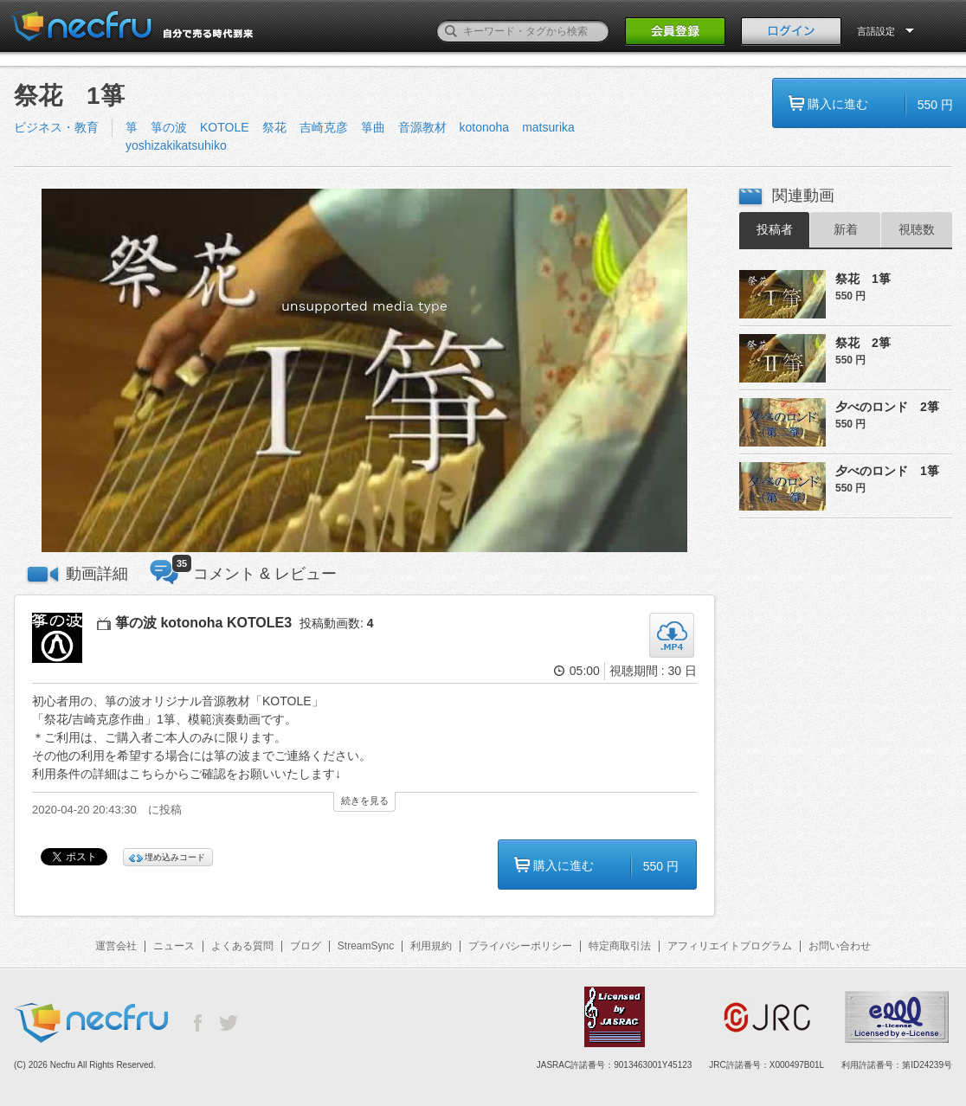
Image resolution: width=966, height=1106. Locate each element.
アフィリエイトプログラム (729, 946)
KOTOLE (224, 127)
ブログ (305, 946)
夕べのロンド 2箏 (887, 407)
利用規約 (431, 946)
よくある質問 (242, 946)
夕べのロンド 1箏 (887, 471)
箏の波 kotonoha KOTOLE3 (203, 622)
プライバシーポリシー (520, 946)
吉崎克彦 (323, 127)
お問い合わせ (839, 946)
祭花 (274, 127)
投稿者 (775, 229)
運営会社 (116, 946)
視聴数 (916, 229)
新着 (846, 229)
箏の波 (169, 127)
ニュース (174, 946)
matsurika (548, 127)
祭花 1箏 (863, 279)
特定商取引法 (620, 946)
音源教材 (422, 127)
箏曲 (373, 127)
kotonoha (485, 127)
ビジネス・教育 (56, 127)
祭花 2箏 (863, 343)
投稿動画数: (336, 623)
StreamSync (366, 946)
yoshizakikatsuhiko (176, 145)
